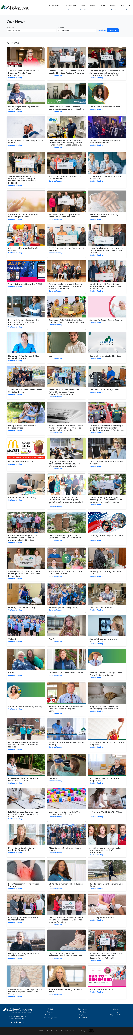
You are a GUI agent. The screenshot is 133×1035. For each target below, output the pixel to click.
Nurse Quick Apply (71, 5)
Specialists (83, 9)
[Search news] (31, 30)
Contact (83, 5)
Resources (113, 5)
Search (112, 30)
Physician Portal (115, 1015)
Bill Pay (103, 5)
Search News (11, 27)
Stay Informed (82, 1009)
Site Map (47, 1031)
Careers (128, 9)
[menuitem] (53, 9)
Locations (99, 9)
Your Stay (83, 1012)
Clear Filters (102, 30)
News (122, 5)
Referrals (92, 5)
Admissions (52, 9)
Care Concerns (50, 1015)
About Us (113, 9)
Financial (50, 1012)
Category (60, 27)
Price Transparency (50, 1018)
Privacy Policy (55, 1031)
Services (68, 9)
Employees (82, 1015)
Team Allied (83, 1018)
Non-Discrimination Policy (77, 1031)
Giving (115, 1012)
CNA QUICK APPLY (54, 5)
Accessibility (64, 1031)
